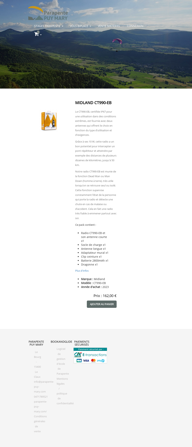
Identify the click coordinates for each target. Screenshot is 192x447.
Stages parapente (48, 26)
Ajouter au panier (102, 304)
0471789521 (41, 396)
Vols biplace (80, 26)
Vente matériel (109, 26)
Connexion (135, 26)
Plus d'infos (82, 270)
